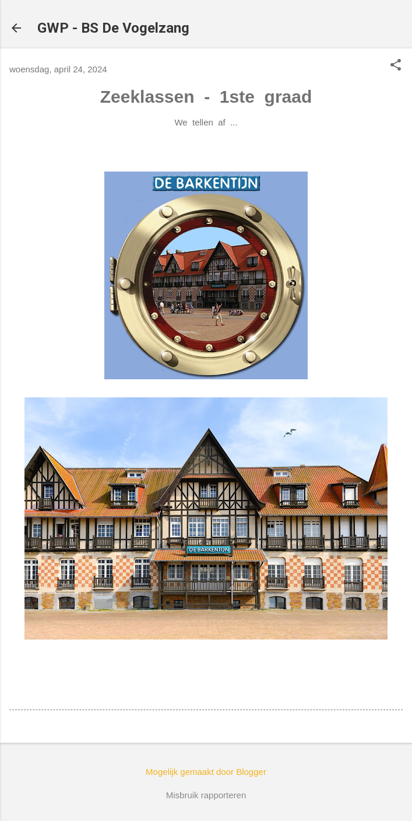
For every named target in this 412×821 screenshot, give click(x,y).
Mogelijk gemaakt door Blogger (206, 772)
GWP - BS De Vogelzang (113, 28)
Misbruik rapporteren (206, 795)
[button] (396, 66)
